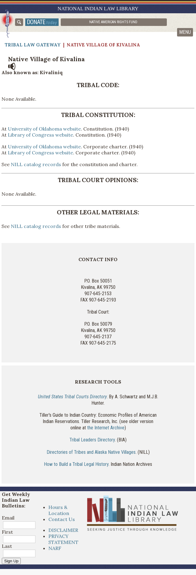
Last (7, 546)
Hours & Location (58, 510)
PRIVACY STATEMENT (63, 539)
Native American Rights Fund (113, 22)
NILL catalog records (35, 164)
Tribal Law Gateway (33, 45)
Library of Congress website (40, 135)
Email (8, 518)
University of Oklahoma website (44, 129)
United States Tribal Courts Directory (72, 397)
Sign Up (11, 561)
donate (42, 22)
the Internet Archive (105, 428)
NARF (54, 548)
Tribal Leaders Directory (92, 440)
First (7, 532)
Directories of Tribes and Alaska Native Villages (91, 452)
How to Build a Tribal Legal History (76, 464)
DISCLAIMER (63, 530)
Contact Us (61, 519)
